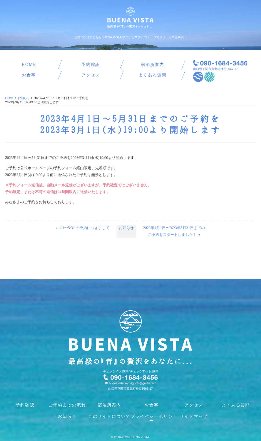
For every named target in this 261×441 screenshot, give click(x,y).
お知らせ (126, 228)
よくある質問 (152, 75)
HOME (29, 64)
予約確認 (90, 64)
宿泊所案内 (152, 64)
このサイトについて (109, 416)
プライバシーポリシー (151, 418)
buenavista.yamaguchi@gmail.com (132, 383)
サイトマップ (194, 416)
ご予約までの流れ (67, 405)
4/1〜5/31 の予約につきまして (84, 228)
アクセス (90, 75)
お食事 (29, 75)
